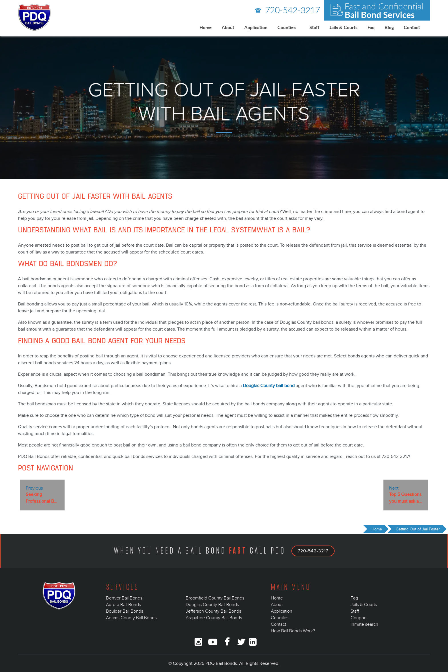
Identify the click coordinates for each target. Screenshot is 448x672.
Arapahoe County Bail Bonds (214, 618)
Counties (286, 27)
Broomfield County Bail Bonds (215, 598)
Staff (314, 27)
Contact (412, 27)
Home (205, 27)
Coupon (359, 618)
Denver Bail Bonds (124, 598)
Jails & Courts (343, 27)
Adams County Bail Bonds (131, 618)
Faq (371, 27)
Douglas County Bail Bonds (212, 604)
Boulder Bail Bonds (124, 611)
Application (255, 27)
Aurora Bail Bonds (123, 604)
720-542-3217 (287, 9)
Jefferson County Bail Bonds (213, 611)
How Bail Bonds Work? (293, 631)
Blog (389, 27)
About (228, 27)
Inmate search (364, 624)
